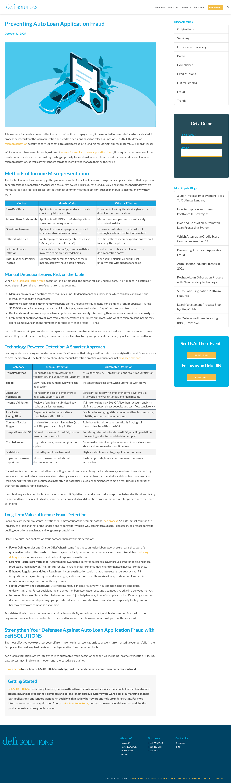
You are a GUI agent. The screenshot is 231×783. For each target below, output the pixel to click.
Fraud (181, 91)
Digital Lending (187, 83)
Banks (181, 56)
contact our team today (74, 703)
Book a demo (13, 669)
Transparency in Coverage (186, 778)
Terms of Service (159, 778)
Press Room (127, 750)
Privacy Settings (213, 778)
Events (124, 754)
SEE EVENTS (201, 355)
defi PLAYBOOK (129, 747)
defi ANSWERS (155, 743)
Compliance (185, 65)
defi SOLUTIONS (18, 689)
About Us (126, 743)
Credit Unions (186, 74)
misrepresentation (16, 143)
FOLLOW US (201, 377)
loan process (110, 521)
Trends (181, 100)
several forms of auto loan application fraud (87, 152)
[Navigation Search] (227, 7)
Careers (180, 743)
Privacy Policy (139, 778)
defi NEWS (154, 750)
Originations (185, 29)
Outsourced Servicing (191, 47)
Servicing (183, 38)
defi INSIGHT (155, 747)
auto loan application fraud (29, 280)
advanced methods (130, 358)
